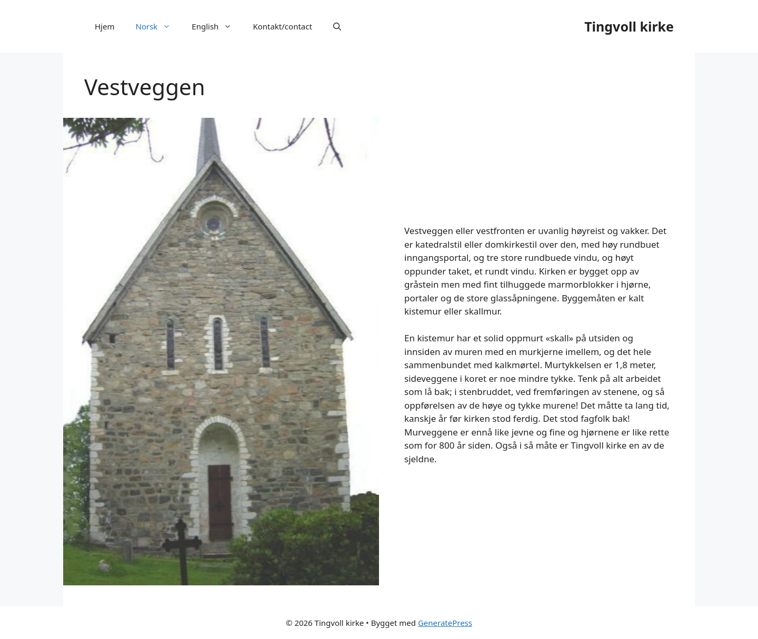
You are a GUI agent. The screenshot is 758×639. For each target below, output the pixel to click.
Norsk (158, 26)
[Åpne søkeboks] (337, 26)
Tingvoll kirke (629, 26)
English (217, 26)
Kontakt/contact (282, 26)
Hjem (104, 26)
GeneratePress (445, 622)
